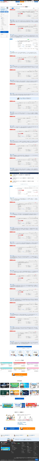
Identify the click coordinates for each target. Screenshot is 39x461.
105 (24, 348)
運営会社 (28, 451)
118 (28, 348)
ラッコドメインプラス (36, 455)
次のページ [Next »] (24, 346)
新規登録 (28, 443)
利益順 (18, 8)
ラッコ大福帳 (35, 453)
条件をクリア (7, 83)
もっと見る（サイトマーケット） (24, 184)
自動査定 (26, 1)
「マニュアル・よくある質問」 (22, 439)
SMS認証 (24, 98)
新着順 (12, 8)
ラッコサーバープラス (36, 454)
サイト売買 (35, 444)
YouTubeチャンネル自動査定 (14, 448)
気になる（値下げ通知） (35, 13)
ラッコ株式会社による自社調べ (35, 457)
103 (22, 348)
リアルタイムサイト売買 (36, 446)
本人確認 (21, 98)
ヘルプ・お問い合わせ (24, 449)
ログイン (28, 444)
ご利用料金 (28, 1)
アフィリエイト (35, 449)
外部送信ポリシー (28, 449)
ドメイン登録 (35, 447)
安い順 (14, 8)
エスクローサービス (23, 444)
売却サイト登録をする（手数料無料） (21, 422)
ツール (34, 450)
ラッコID (34, 443)
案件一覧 (22, 1)
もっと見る (21, 398)
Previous (1, 405)
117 (27, 348)
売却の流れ (13, 446)
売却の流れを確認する (20, 423)
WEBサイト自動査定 (13, 447)
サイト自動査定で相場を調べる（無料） (22, 424)
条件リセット (29, 6)
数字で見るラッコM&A (24, 446)
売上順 (16, 8)
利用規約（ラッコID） (29, 447)
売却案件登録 (17, 1)
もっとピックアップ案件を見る (19, 376)
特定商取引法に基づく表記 (29, 450)
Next (38, 405)
